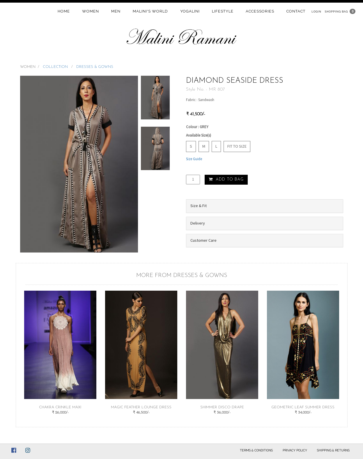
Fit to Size (237, 146)
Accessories (260, 11)
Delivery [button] (197, 223)
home (64, 11)
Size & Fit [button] (198, 205)
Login (316, 11)
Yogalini (190, 11)
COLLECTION (56, 67)
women (90, 11)
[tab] (264, 206)
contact (295, 11)
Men (116, 11)
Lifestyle (222, 11)
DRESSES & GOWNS (94, 67)
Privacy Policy (295, 450)
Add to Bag (226, 179)
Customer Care (203, 240)
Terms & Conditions (256, 450)
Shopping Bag (336, 11)
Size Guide (194, 158)
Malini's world (150, 11)
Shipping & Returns (333, 450)
